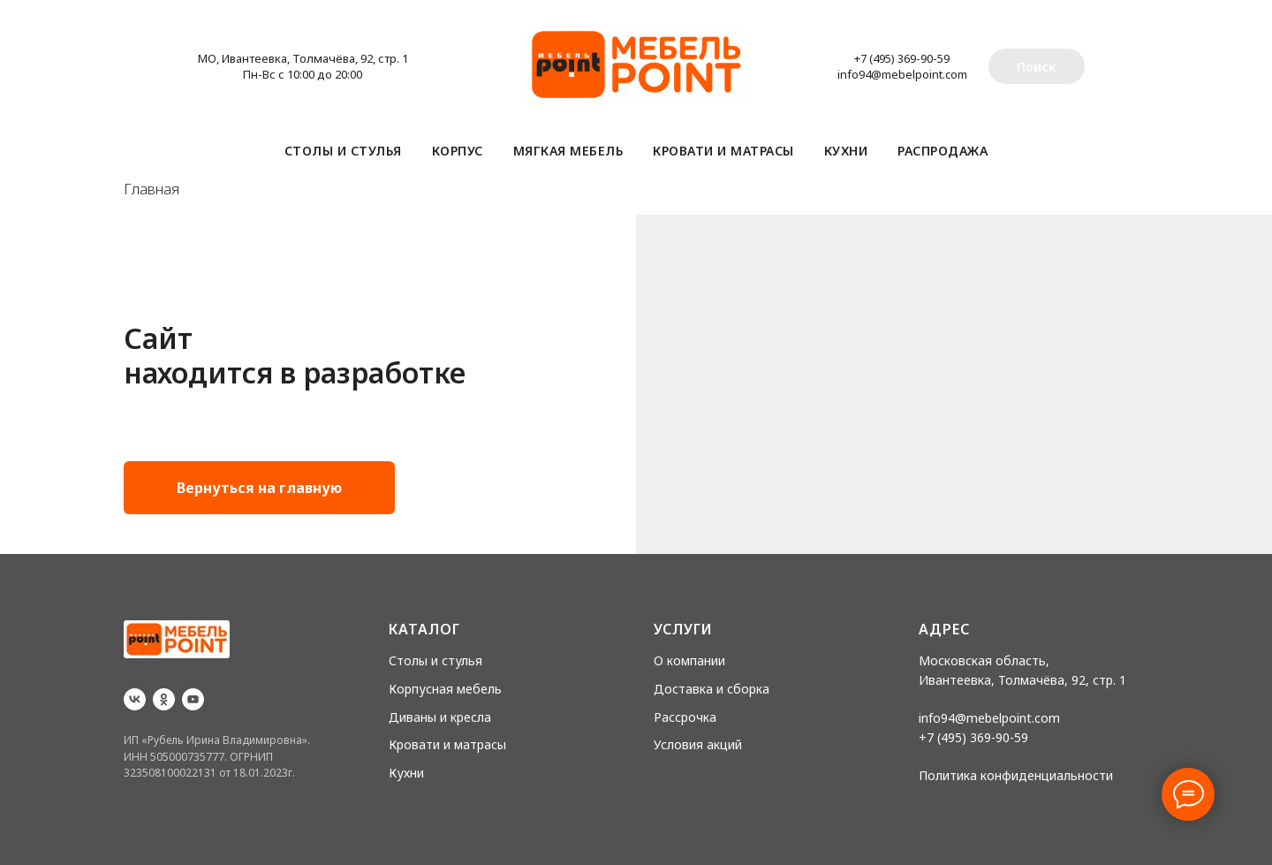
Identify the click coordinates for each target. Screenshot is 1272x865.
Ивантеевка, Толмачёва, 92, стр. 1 (1022, 680)
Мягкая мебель (568, 150)
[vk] (135, 699)
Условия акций (698, 744)
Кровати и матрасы (723, 150)
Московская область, (984, 660)
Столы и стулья (343, 150)
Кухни (846, 150)
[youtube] (193, 699)
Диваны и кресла (440, 717)
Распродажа (942, 150)
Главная (151, 189)
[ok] (164, 699)
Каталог (424, 629)
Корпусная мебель (445, 688)
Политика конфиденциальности (1016, 775)
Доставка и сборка (711, 688)
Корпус (457, 150)
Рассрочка (685, 717)
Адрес (944, 629)
